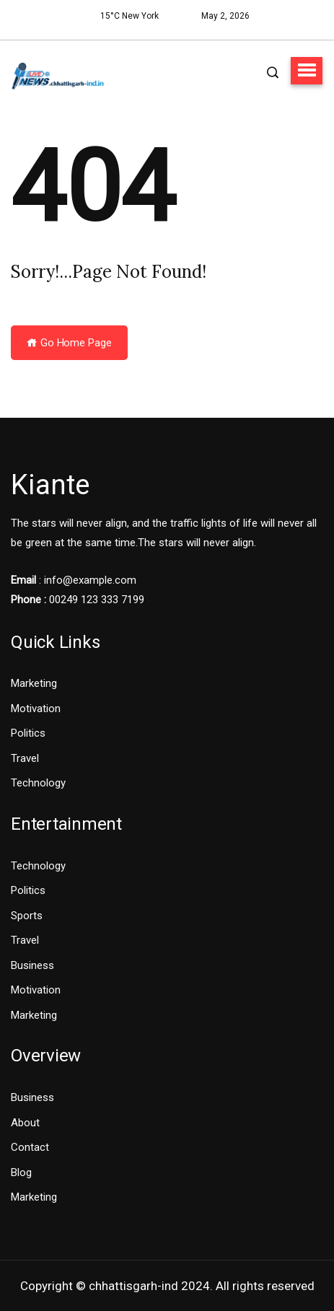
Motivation (36, 708)
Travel (25, 758)
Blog (21, 1172)
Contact (30, 1147)
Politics (28, 733)
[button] (306, 70)
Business (32, 965)
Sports (27, 915)
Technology (38, 782)
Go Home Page (69, 342)
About (25, 1122)
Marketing (34, 683)
